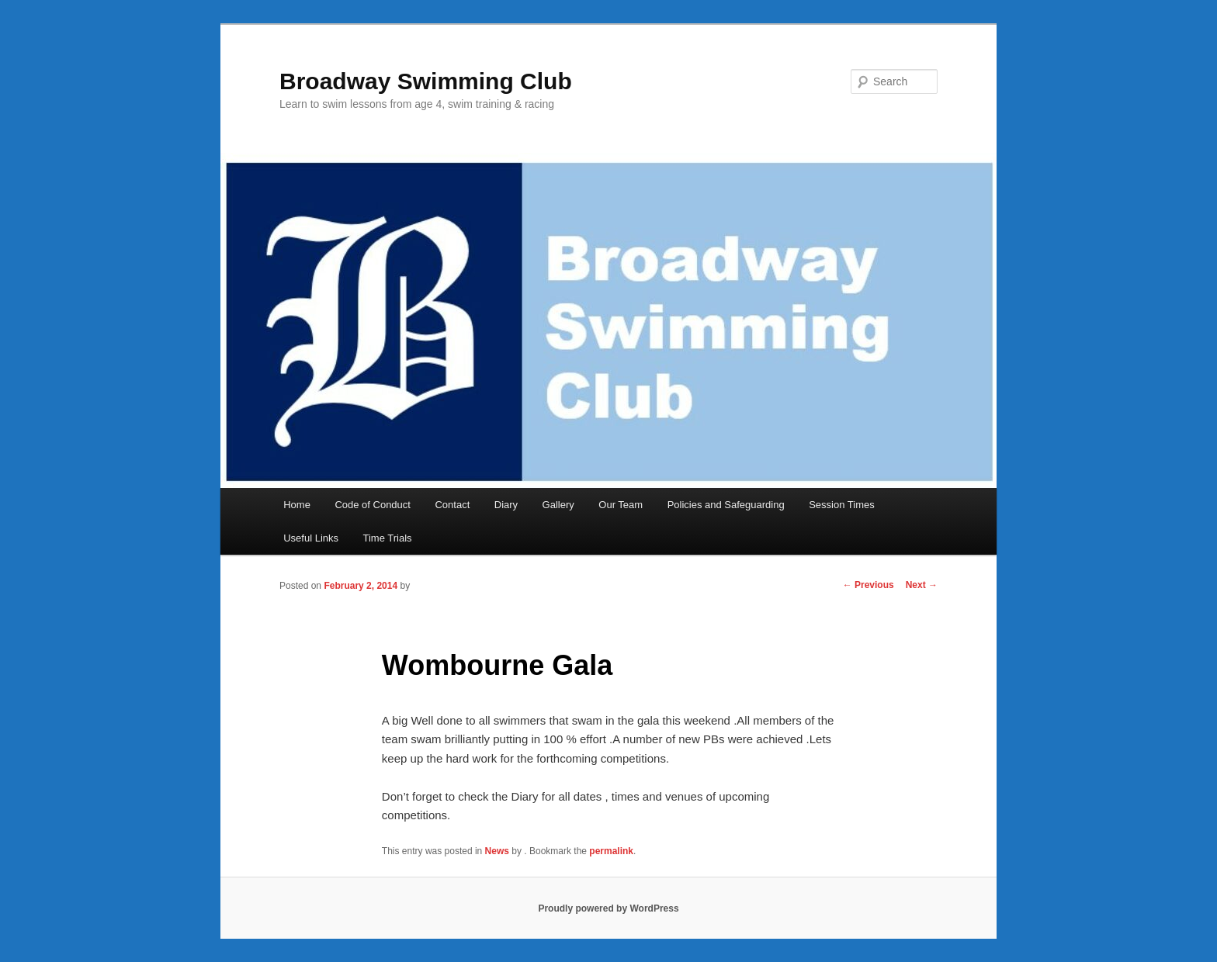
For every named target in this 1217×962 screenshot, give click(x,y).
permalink (611, 851)
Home (296, 504)
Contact (452, 504)
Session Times (842, 504)
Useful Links (310, 538)
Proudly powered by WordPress (608, 908)
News (497, 851)
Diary (506, 504)
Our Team (620, 504)
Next (922, 585)
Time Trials (387, 538)
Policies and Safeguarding (726, 504)
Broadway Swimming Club (425, 81)
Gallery (558, 504)
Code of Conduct (373, 504)
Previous (868, 585)
